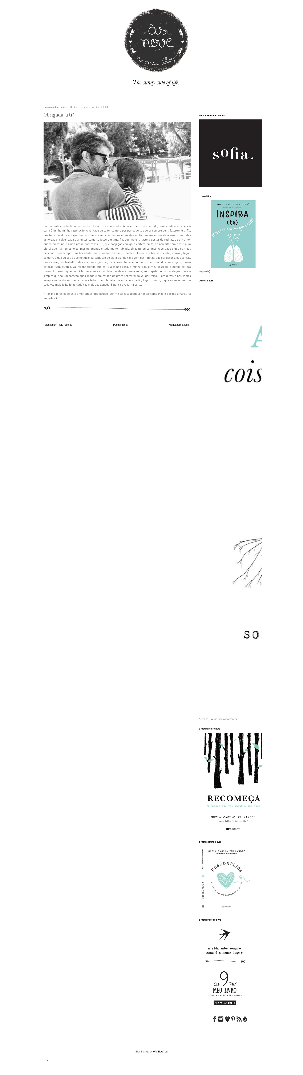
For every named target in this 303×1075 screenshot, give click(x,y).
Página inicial (120, 324)
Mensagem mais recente (58, 324)
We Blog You (160, 1051)
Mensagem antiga (179, 324)
